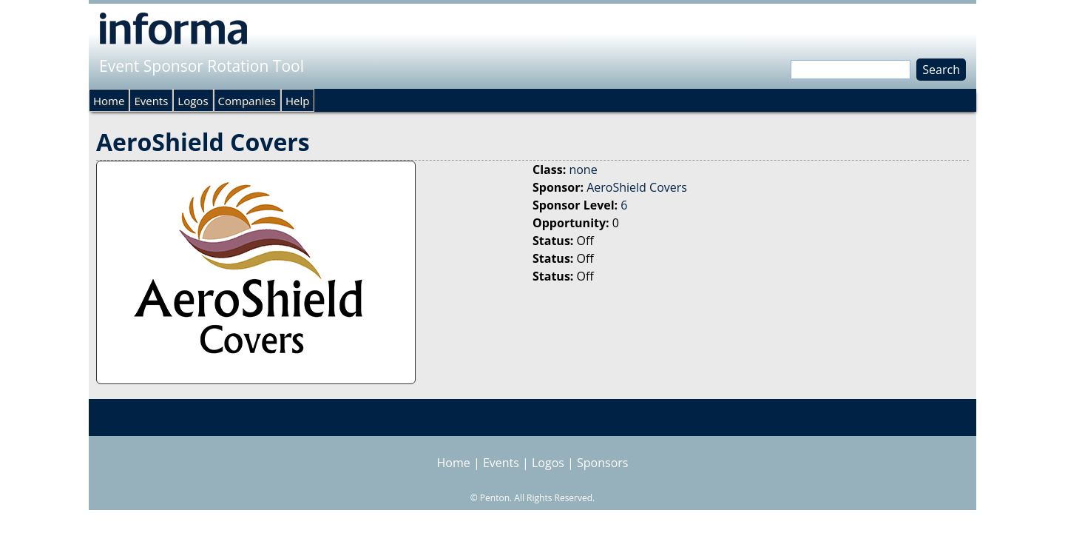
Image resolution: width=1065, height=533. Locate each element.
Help (297, 100)
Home (108, 100)
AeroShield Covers (636, 187)
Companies (247, 100)
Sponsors (602, 463)
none (583, 169)
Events (151, 100)
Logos (193, 100)
